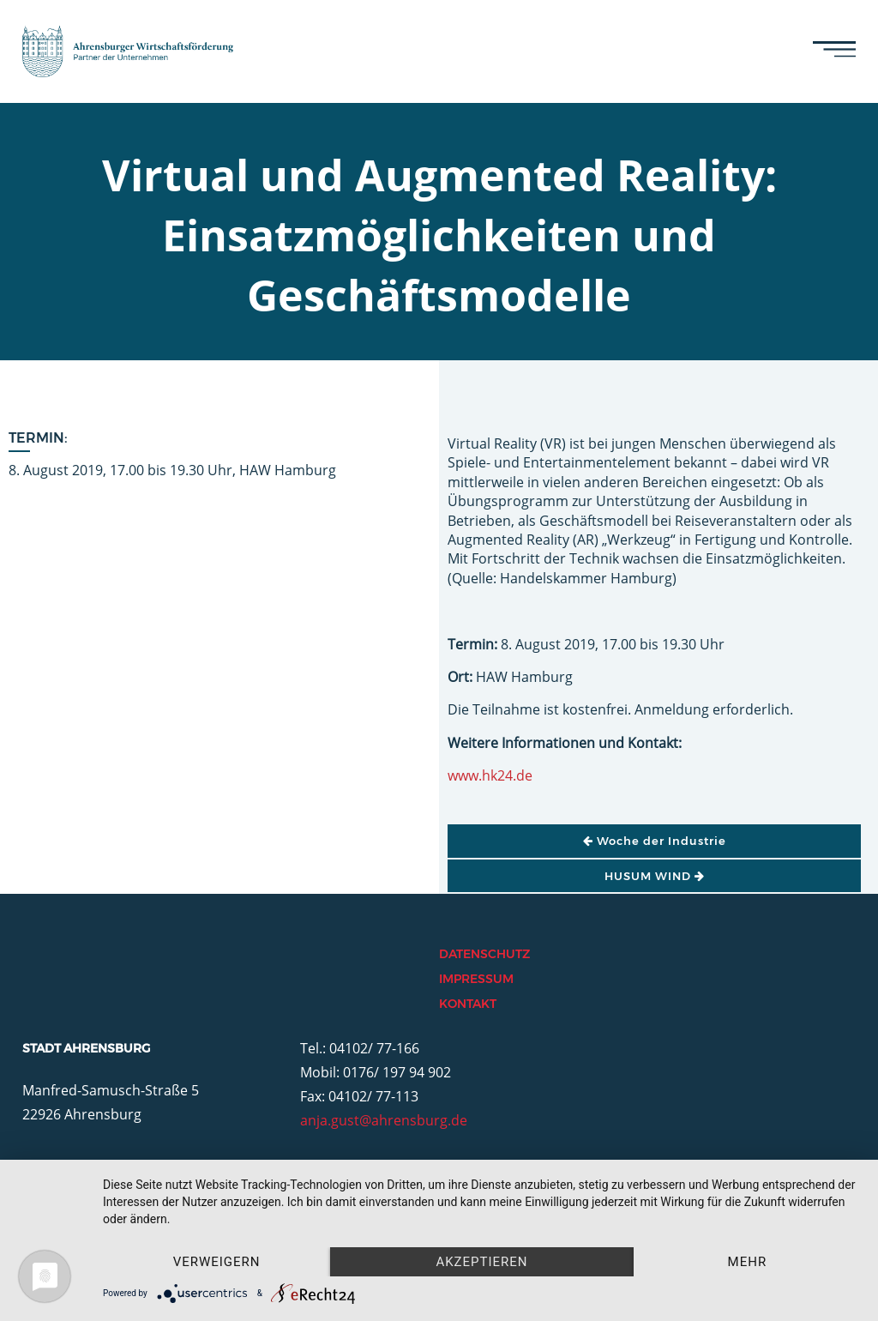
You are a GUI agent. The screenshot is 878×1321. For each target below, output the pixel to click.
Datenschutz (484, 954)
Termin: (38, 438)
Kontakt (467, 1003)
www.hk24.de (490, 775)
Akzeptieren (481, 1262)
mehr (747, 1262)
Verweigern (217, 1262)
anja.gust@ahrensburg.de (383, 1120)
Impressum (476, 978)
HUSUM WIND (654, 876)
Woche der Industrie (654, 840)
